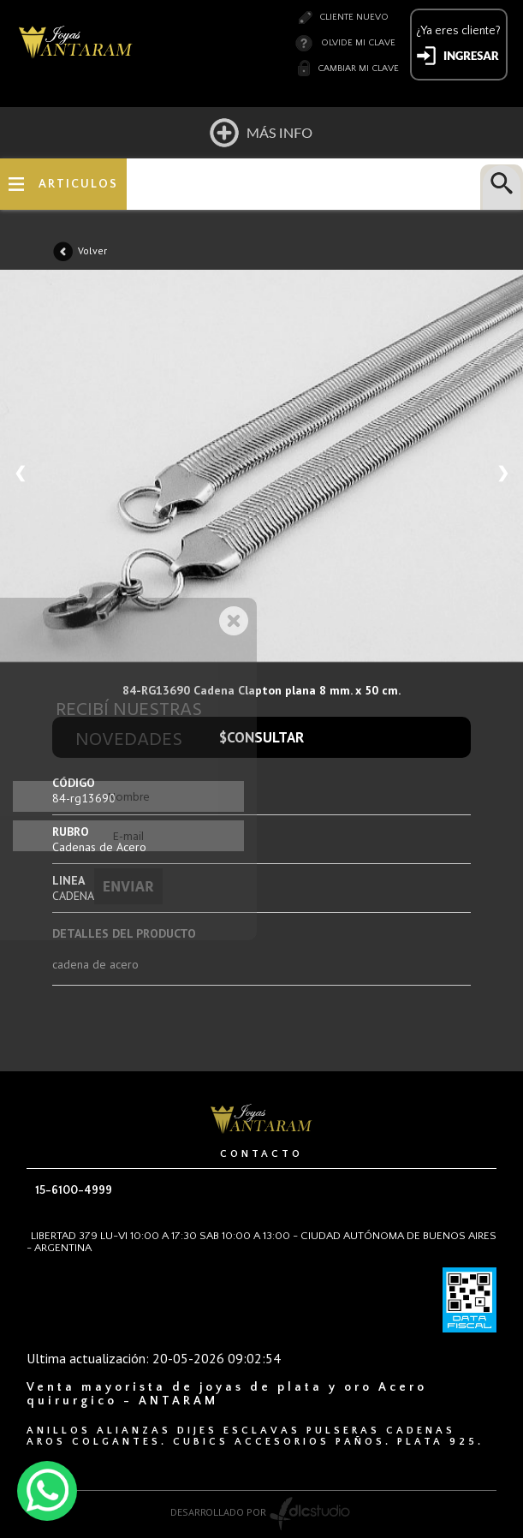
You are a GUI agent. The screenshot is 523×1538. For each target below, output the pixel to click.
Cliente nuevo (354, 17)
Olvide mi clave (358, 43)
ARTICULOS (78, 184)
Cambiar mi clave (358, 68)
